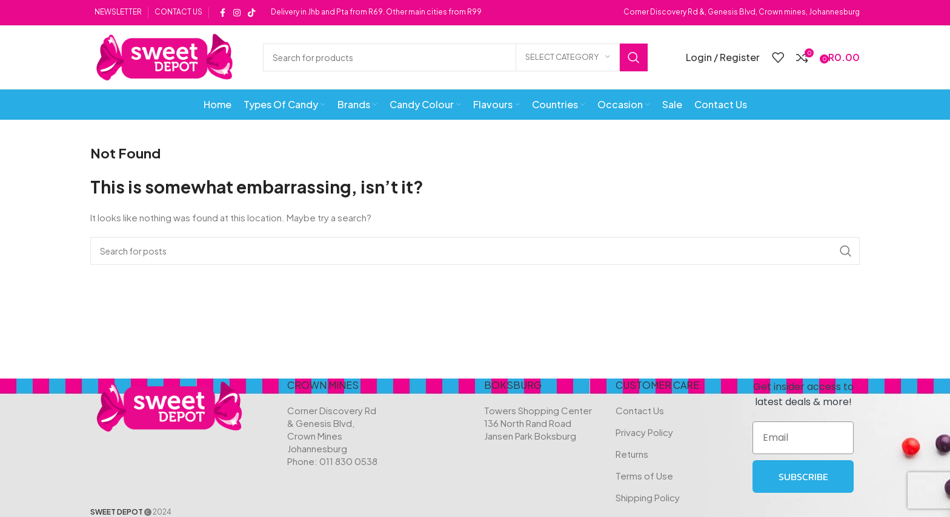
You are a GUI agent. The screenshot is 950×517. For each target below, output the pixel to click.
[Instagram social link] (237, 13)
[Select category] (568, 57)
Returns (632, 454)
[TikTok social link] (251, 13)
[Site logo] (164, 56)
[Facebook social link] (222, 13)
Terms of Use (644, 475)
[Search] (455, 57)
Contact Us (640, 410)
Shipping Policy (648, 497)
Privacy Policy (644, 432)
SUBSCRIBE (803, 476)
